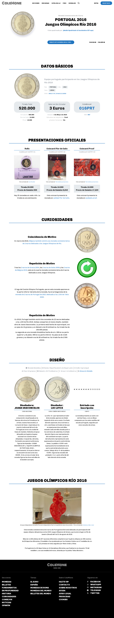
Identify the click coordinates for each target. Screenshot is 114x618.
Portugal (53, 87)
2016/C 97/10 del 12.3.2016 (57, 93)
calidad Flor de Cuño (61, 198)
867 (89, 114)
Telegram (95, 590)
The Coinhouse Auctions (61, 182)
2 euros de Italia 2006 (51, 267)
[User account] (96, 3)
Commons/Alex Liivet (88, 525)
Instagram (96, 587)
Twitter (94, 593)
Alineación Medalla (86, 371)
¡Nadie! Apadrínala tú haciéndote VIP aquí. (78, 30)
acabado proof (91, 198)
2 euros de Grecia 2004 (30, 267)
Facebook (95, 581)
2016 (65, 87)
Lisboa (52, 90)
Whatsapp (95, 584)
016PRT (87, 108)
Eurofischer (31, 182)
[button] (78, 3)
